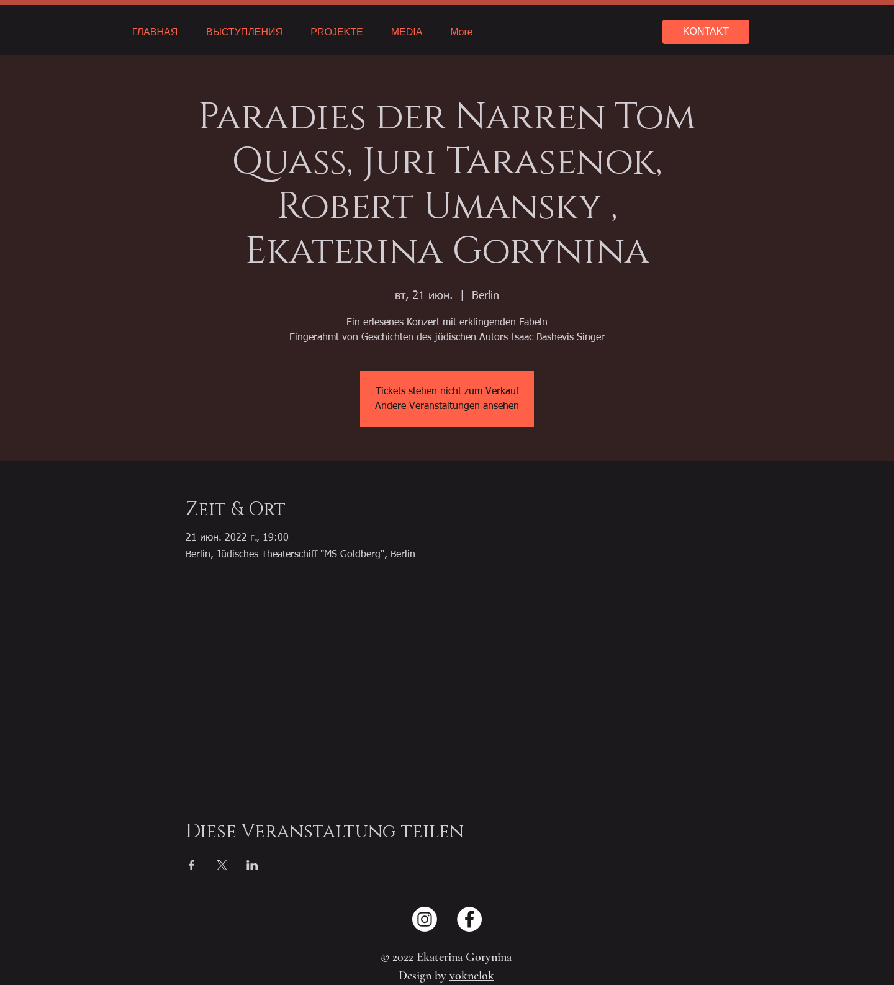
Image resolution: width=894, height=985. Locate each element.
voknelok (471, 975)
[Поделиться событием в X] (222, 865)
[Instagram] (424, 919)
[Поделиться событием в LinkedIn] (252, 865)
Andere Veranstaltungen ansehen (447, 407)
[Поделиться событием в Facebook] (191, 865)
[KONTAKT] (705, 32)
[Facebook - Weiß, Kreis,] (469, 919)
